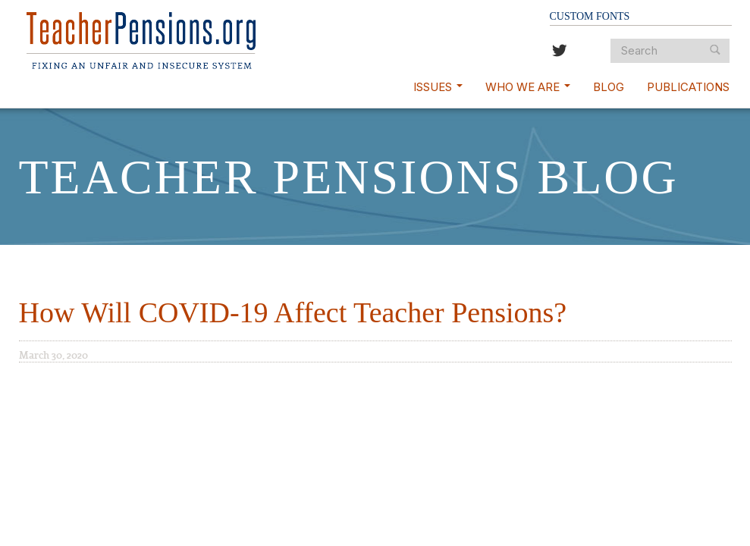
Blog (608, 87)
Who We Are (527, 87)
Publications (688, 87)
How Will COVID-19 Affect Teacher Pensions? (293, 312)
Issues (438, 87)
